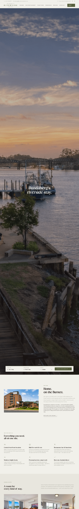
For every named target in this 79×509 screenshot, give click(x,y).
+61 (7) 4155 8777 (8, 1)
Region (55, 5)
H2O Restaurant (31, 5)
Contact (62, 5)
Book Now (71, 5)
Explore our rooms (50, 415)
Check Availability (63, 368)
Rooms (22, 5)
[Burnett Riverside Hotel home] (10, 5)
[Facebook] (72, 1)
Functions (40, 5)
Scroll (39, 365)
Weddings (49, 5)
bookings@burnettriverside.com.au (20, 1)
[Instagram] (74, 1)
